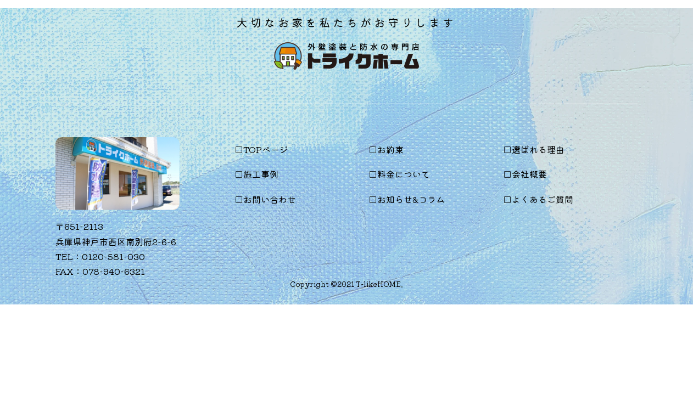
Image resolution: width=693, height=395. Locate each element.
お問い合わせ (269, 199)
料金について (403, 173)
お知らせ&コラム (411, 199)
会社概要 (529, 173)
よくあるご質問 (542, 199)
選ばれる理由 (538, 149)
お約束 (390, 149)
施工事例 (260, 173)
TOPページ (265, 149)
